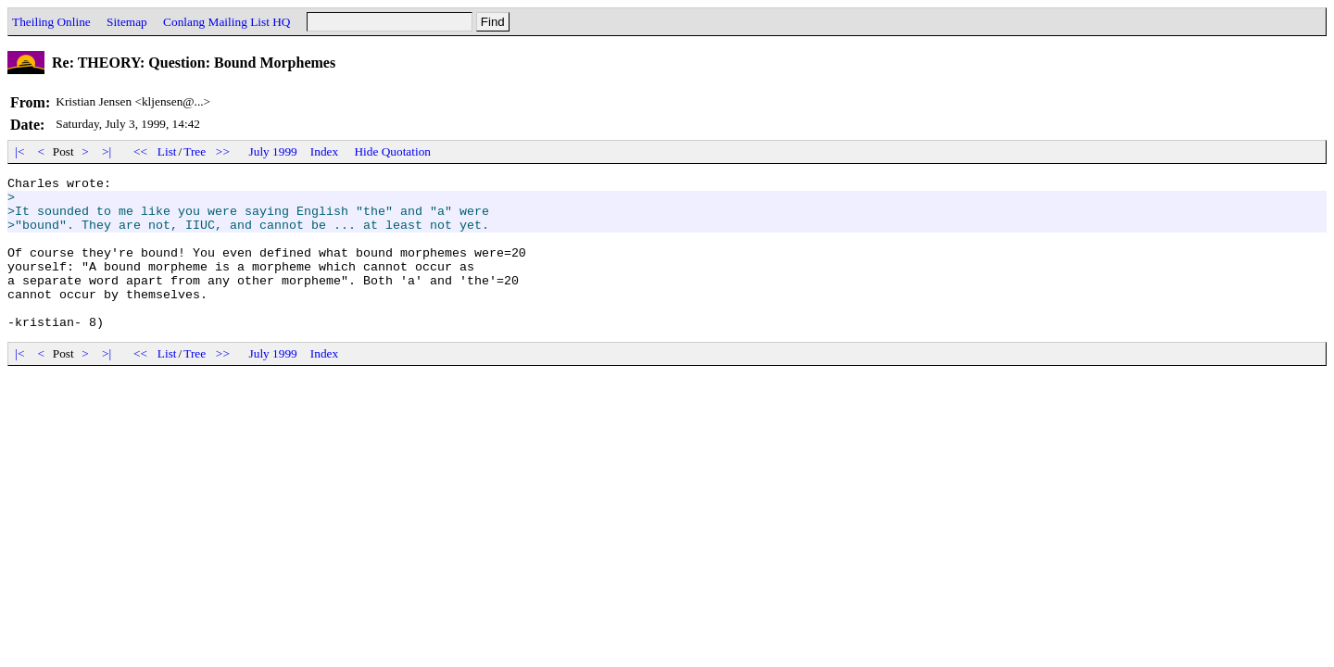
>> (223, 151)
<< (141, 151)
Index (324, 151)
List (167, 151)
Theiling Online (51, 22)
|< (20, 151)
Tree (194, 151)
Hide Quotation (392, 151)
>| (107, 151)
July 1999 (273, 151)
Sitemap (127, 22)
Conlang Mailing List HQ (226, 22)
